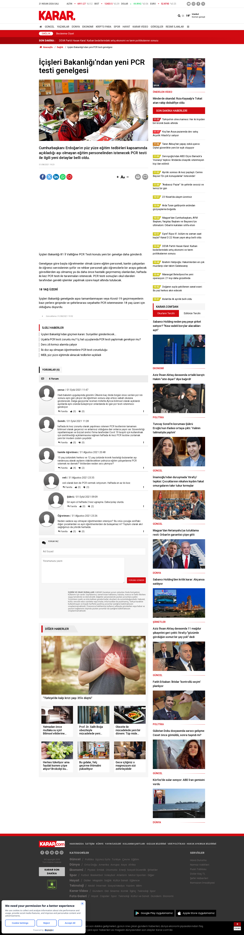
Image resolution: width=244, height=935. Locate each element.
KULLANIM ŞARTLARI (134, 843)
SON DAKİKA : (47, 40)
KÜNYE (99, 843)
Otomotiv (111, 870)
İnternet (101, 886)
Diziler (87, 880)
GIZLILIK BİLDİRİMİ (156, 843)
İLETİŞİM (89, 843)
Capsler (105, 896)
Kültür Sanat (120, 880)
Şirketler (153, 870)
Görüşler (157, 26)
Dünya (76, 26)
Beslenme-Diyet (65, 33)
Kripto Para (103, 26)
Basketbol (96, 875)
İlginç (133, 891)
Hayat (126, 26)
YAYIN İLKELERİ (113, 843)
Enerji (122, 870)
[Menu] (187, 27)
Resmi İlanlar (175, 26)
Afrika (132, 864)
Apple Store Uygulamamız (199, 913)
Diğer (151, 875)
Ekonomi (87, 26)
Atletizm (122, 875)
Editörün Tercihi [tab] (192, 313)
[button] (117, 177)
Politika (89, 859)
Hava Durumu (198, 860)
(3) (87, 487)
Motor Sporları (137, 875)
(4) (74, 468)
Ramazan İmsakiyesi (202, 883)
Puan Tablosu (198, 869)
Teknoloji (77, 885)
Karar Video (140, 26)
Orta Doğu (90, 864)
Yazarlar (63, 26)
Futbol (85, 875)
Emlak (100, 870)
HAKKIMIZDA (77, 843)
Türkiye (116, 859)
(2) (82, 468)
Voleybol (109, 875)
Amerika (104, 864)
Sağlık (46, 33)
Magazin (98, 880)
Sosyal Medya (116, 886)
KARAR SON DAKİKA (52, 871)
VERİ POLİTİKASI (176, 843)
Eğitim (135, 859)
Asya (124, 864)
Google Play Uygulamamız (157, 913)
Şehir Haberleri (199, 878)
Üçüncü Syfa (102, 859)
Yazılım (130, 886)
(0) (74, 411)
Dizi (107, 891)
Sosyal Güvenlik (136, 870)
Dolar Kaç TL (197, 874)
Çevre (126, 859)
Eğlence (135, 880)
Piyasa (91, 870)
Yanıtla (64, 411)
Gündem (97, 891)
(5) (74, 531)
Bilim (139, 886)
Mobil (91, 886)
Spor (117, 26)
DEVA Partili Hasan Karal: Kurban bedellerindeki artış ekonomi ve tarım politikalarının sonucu (108, 40)
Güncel (49, 26)
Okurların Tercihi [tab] (166, 313)
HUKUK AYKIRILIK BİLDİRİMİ (201, 843)
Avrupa (114, 864)
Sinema (114, 891)
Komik (124, 891)
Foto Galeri (78, 896)
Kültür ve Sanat (140, 896)
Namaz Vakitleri (199, 864)
